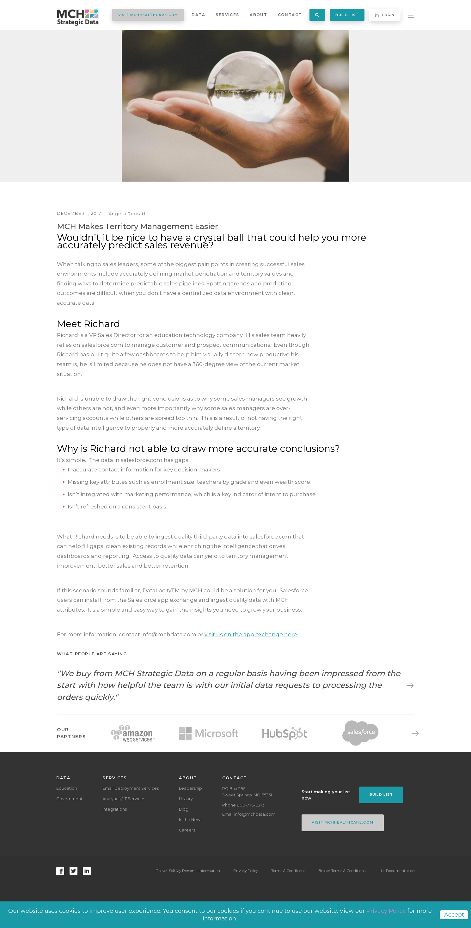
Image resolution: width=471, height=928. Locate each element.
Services (227, 14)
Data (198, 14)
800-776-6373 (251, 805)
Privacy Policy (245, 871)
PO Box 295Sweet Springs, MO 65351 (247, 791)
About (258, 14)
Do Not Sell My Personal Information (187, 871)
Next (408, 685)
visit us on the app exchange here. (251, 634)
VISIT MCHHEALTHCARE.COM (148, 15)
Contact (290, 14)
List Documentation (397, 871)
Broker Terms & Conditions (341, 871)
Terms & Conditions (288, 871)
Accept (454, 914)
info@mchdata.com (254, 814)
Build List (346, 15)
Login (385, 15)
